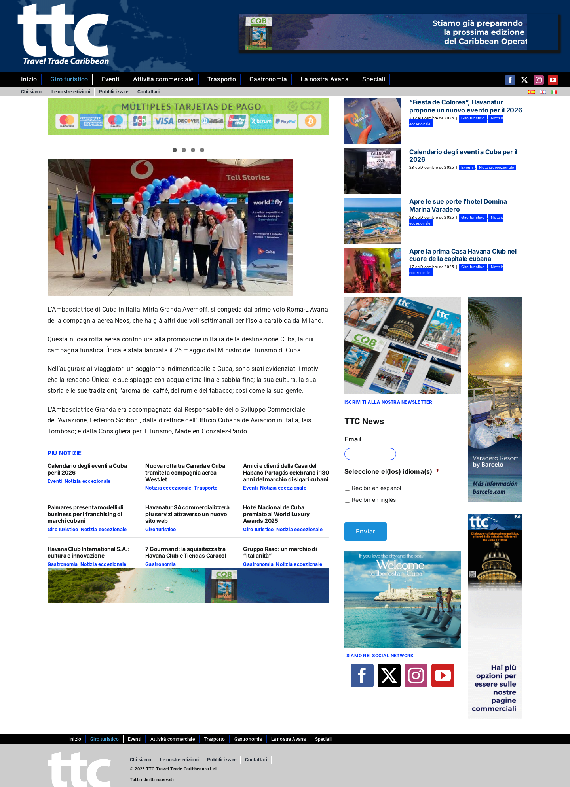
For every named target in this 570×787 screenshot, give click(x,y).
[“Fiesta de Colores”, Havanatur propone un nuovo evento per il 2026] (372, 121)
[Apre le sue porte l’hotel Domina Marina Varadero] (372, 221)
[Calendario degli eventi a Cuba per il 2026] (372, 171)
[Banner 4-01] (402, 554)
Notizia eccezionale (88, 481)
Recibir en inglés (374, 499)
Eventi (55, 481)
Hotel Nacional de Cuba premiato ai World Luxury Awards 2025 (276, 514)
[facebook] (510, 80)
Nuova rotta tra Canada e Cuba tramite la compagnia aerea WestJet (185, 472)
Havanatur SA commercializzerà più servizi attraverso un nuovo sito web (187, 514)
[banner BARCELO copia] (495, 301)
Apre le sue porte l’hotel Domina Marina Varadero (458, 205)
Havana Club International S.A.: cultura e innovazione (89, 552)
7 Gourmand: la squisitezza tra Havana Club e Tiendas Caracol (185, 552)
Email (352, 439)
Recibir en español (376, 487)
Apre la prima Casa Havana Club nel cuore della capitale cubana (463, 255)
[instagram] (539, 80)
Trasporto (205, 488)
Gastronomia (63, 564)
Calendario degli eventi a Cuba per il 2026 (87, 469)
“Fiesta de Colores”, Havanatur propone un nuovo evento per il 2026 (465, 106)
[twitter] (524, 80)
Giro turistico (63, 529)
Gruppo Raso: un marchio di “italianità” (280, 552)
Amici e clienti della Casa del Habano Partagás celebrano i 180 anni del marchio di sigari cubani (286, 472)
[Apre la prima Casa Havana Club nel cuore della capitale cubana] (372, 270)
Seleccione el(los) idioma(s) (391, 471)
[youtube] (553, 80)
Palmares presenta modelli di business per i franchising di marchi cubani (86, 514)
